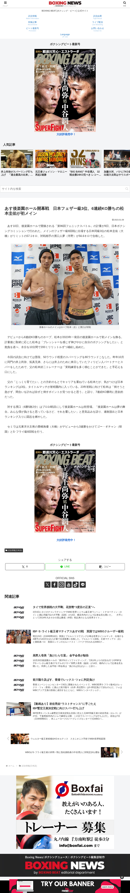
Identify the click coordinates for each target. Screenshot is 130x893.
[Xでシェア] (24, 566)
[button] (124, 164)
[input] (65, 188)
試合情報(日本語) (14, 550)
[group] (17, 164)
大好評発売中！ (66, 134)
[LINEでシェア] (65, 566)
